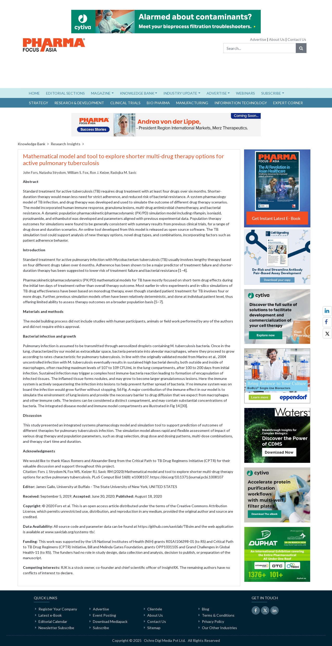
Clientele (154, 609)
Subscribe (101, 627)
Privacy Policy (213, 621)
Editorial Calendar (53, 621)
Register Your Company (58, 609)
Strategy (38, 103)
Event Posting (104, 615)
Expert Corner (288, 103)
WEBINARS (245, 93)
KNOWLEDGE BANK (137, 93)
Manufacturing (192, 103)
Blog (205, 609)
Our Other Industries (219, 627)
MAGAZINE (101, 93)
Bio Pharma (158, 103)
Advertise (258, 39)
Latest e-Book (50, 615)
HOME (36, 92)
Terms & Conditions (218, 615)
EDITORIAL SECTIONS (65, 93)
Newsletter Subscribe (56, 627)
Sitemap (154, 627)
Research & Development (79, 103)
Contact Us (297, 39)
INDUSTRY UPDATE (180, 93)
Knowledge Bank (31, 144)
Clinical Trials (125, 103)
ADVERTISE (217, 93)
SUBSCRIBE (271, 93)
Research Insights (65, 144)
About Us (277, 39)
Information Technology (240, 103)
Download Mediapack (110, 621)
